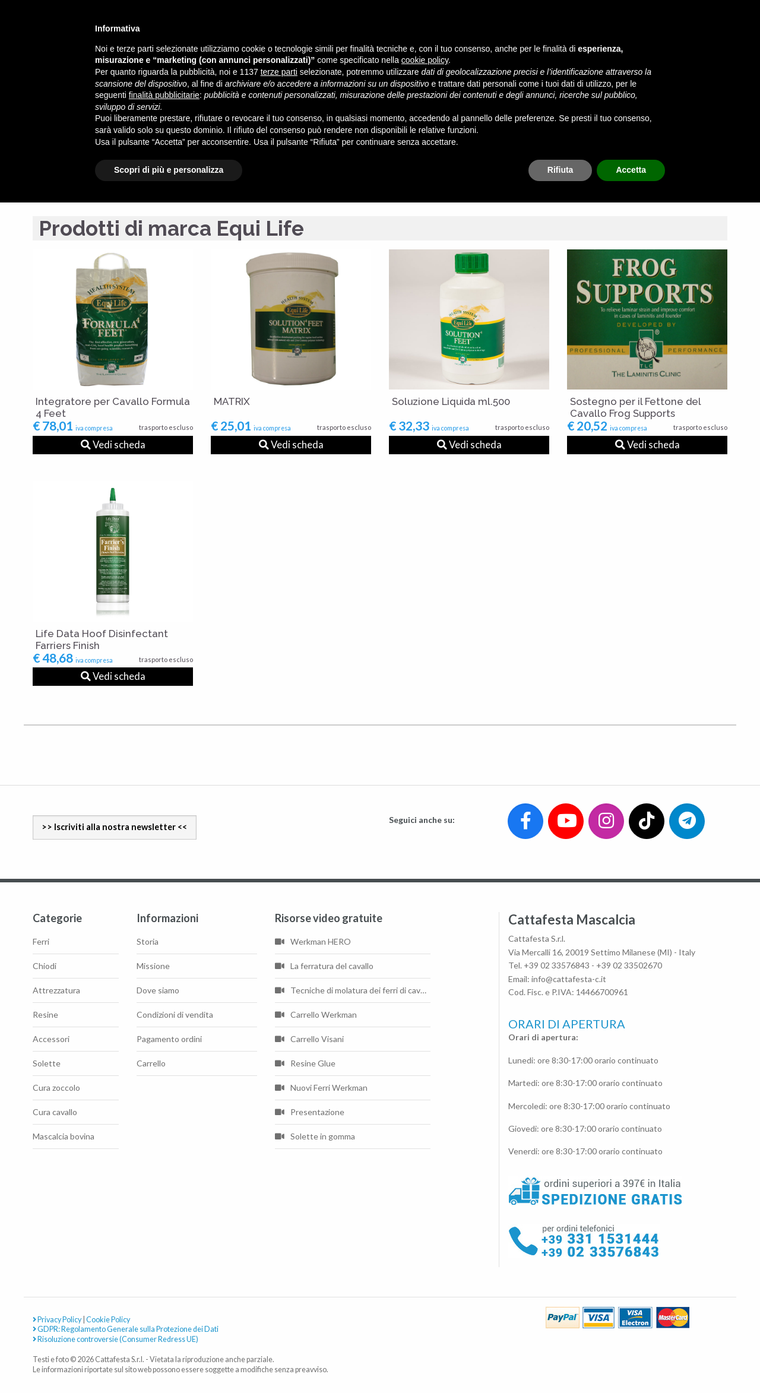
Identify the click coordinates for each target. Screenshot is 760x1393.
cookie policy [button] (424, 60)
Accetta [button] (631, 170)
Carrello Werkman (316, 1014)
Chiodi (44, 966)
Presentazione (309, 1112)
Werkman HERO (313, 941)
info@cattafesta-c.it (568, 979)
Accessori (51, 1039)
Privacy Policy (57, 1319)
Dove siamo (158, 990)
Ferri (41, 941)
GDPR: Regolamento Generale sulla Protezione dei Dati (125, 1329)
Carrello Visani (309, 1039)
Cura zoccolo (56, 1087)
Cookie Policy (108, 1319)
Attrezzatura (56, 990)
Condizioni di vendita (175, 1014)
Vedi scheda (113, 444)
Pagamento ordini (169, 1039)
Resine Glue (305, 1063)
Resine (45, 1014)
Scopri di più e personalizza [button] (168, 170)
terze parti (279, 72)
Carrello (151, 1063)
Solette (47, 1063)
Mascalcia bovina (63, 1136)
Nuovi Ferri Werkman (321, 1087)
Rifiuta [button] (560, 170)
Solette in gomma (315, 1136)
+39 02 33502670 (629, 965)
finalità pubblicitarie (164, 95)
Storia (148, 941)
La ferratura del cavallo (324, 966)
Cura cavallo (55, 1112)
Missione (153, 966)
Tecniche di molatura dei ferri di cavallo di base (352, 990)
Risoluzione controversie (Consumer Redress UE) (115, 1339)
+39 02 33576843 (557, 965)
